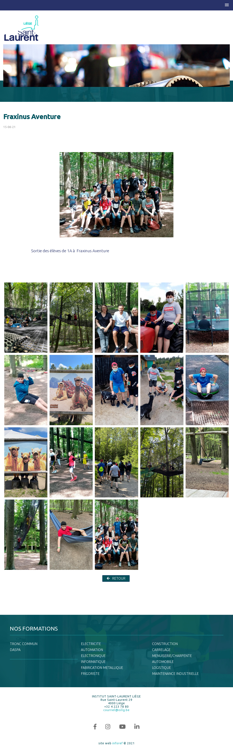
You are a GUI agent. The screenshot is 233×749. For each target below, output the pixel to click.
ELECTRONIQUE (93, 656)
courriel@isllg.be (116, 710)
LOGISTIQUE (161, 668)
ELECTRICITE (91, 644)
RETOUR (116, 578)
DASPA (15, 650)
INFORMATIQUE (93, 662)
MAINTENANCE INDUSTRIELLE (175, 674)
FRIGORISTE (90, 674)
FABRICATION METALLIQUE (102, 668)
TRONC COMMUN (23, 644)
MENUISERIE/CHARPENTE (172, 656)
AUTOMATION (92, 650)
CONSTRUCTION (165, 644)
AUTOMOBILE (163, 662)
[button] (227, 5)
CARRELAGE (161, 650)
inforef (117, 743)
